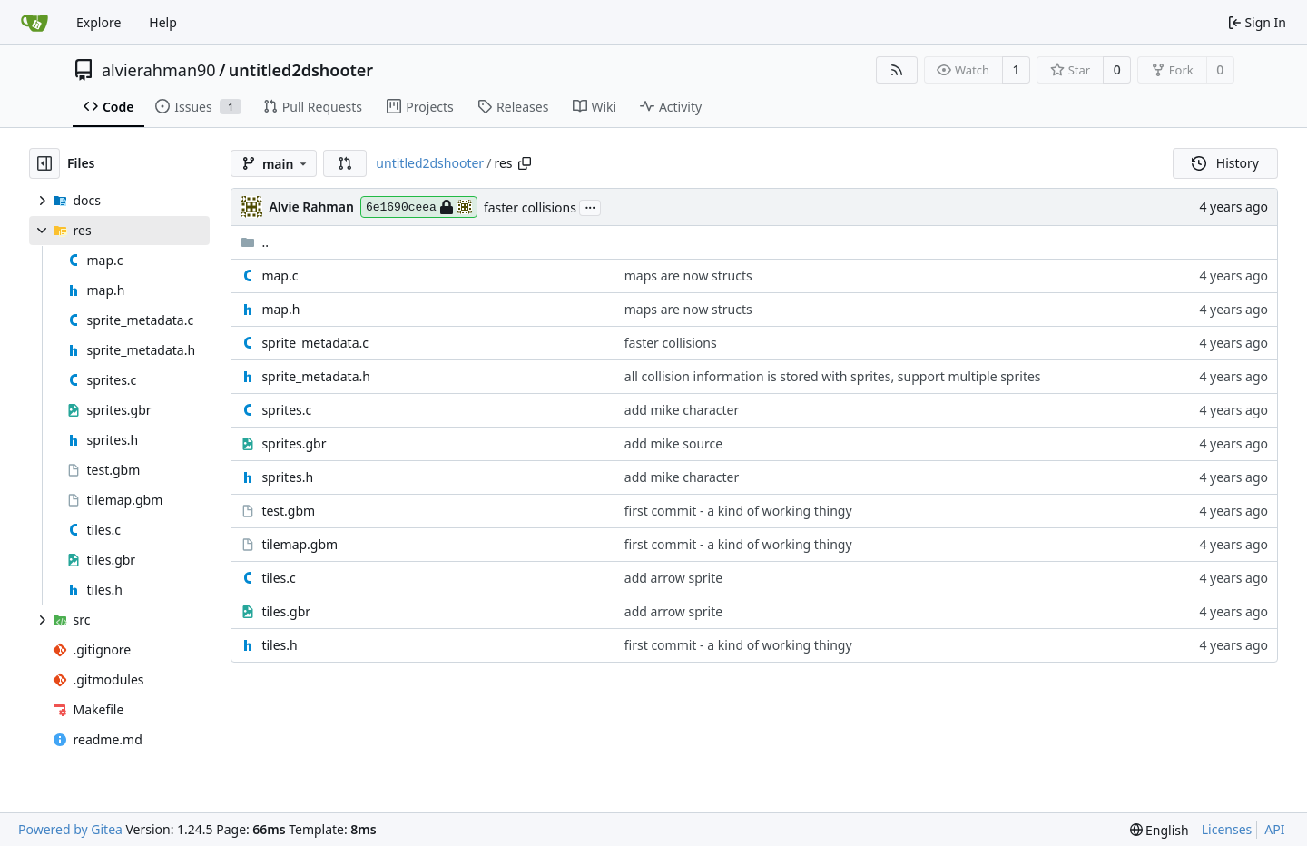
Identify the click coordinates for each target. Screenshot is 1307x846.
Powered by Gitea (70, 829)
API (1274, 829)
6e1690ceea (419, 207)
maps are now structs (688, 275)
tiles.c (278, 577)
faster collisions (530, 207)
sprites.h (287, 477)
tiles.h (279, 645)
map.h (280, 309)
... (590, 206)
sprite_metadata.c (315, 342)
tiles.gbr (285, 611)
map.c (279, 275)
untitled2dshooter (301, 70)
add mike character (681, 409)
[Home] (34, 22)
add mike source (673, 443)
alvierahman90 (159, 70)
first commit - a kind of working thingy (738, 510)
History (1225, 163)
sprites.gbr (293, 443)
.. (255, 242)
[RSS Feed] (897, 70)
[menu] (1159, 830)
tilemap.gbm (299, 544)
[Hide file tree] (44, 163)
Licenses (1227, 829)
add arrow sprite (673, 577)
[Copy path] (524, 163)
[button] (345, 163)
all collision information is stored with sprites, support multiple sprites (832, 376)
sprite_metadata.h (315, 376)
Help (163, 22)
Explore (98, 22)
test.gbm (288, 510)
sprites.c (286, 409)
